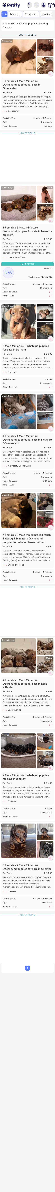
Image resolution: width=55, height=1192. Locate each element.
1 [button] (27, 968)
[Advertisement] (27, 159)
